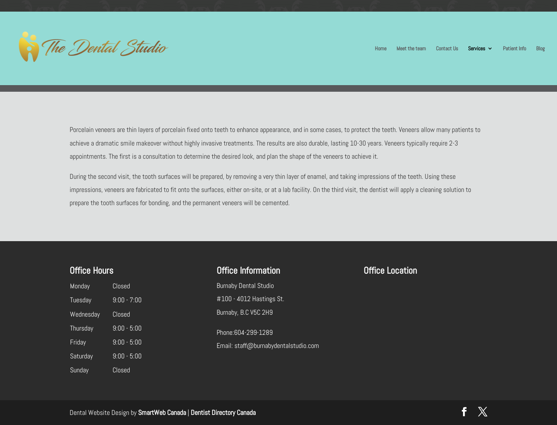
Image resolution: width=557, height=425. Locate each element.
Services (476, 49)
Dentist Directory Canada (223, 412)
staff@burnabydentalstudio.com (276, 345)
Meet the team (411, 49)
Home (380, 49)
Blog (540, 49)
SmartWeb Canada (162, 412)
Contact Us (447, 49)
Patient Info (514, 49)
